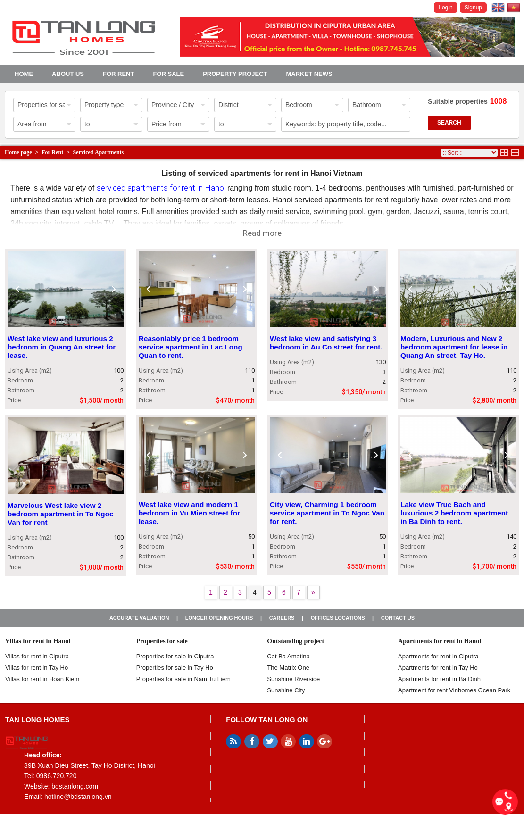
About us (68, 73)
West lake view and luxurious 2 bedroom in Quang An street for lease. (62, 347)
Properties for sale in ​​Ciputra (175, 656)
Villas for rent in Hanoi (37, 641)
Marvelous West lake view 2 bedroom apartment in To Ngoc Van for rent (60, 513)
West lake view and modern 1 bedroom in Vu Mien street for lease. (189, 512)
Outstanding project (295, 641)
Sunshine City (286, 690)
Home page (18, 152)
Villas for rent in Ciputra (37, 656)
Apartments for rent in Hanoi (439, 641)
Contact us (398, 618)
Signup (473, 7)
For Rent (118, 73)
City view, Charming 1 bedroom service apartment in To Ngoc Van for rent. (327, 512)
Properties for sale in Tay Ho (174, 667)
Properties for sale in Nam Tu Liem (183, 678)
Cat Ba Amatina (288, 656)
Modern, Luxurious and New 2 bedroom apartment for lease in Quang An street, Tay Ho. (453, 347)
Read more (262, 233)
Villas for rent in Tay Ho (36, 667)
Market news (309, 73)
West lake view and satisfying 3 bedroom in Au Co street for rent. (326, 343)
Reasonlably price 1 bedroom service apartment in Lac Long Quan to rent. (190, 347)
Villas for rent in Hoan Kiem (42, 678)
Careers (282, 618)
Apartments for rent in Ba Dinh (439, 678)
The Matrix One (288, 667)
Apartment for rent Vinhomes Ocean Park (454, 690)
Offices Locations (338, 618)
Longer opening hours (219, 618)
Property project (235, 73)
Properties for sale (162, 641)
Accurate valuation (139, 618)
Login (445, 7)
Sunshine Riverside (293, 678)
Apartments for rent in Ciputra (438, 656)
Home (24, 73)
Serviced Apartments (98, 152)
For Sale (168, 73)
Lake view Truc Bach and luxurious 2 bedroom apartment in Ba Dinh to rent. (454, 512)
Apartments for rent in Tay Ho (438, 667)
